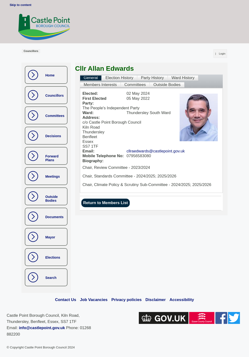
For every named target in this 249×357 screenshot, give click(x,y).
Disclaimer (155, 299)
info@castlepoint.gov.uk (42, 328)
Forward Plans (51, 158)
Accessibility (182, 299)
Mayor (50, 237)
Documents (54, 217)
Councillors (54, 95)
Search (51, 278)
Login (222, 53)
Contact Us (65, 299)
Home (50, 75)
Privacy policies (126, 299)
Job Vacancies (94, 299)
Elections (52, 257)
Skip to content (20, 5)
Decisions (53, 136)
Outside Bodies (51, 199)
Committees (54, 116)
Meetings (52, 176)
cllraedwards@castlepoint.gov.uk (155, 151)
